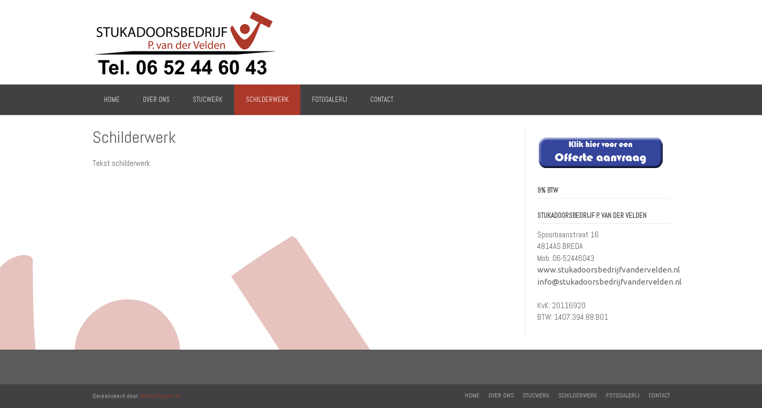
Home (112, 99)
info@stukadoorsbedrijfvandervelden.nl (609, 281)
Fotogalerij (329, 99)
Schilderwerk (267, 99)
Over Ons (156, 99)
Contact (381, 99)
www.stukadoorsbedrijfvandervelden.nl (608, 269)
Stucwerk (208, 99)
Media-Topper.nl (161, 396)
